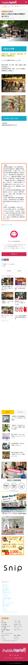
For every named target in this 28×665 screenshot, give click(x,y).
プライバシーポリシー (8, 657)
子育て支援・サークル (5, 626)
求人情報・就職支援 (5, 629)
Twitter (10, 655)
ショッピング (16, 628)
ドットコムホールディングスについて (9, 640)
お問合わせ (21, 657)
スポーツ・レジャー (18, 629)
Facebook (12, 655)
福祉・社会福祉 (17, 635)
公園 (2, 631)
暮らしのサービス (5, 635)
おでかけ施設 (4, 624)
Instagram (15, 655)
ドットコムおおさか (11, 264)
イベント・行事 (4, 11)
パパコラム (3, 638)
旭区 (4, 266)
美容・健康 (3, 622)
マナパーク (16, 638)
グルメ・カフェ (17, 620)
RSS (17, 655)
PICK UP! (8, 412)
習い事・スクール (17, 624)
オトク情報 (3, 628)
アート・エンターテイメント (7, 633)
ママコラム (20, 412)
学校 (2, 620)
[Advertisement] (14, 364)
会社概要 (16, 657)
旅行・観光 (10, 11)
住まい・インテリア (18, 626)
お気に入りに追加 (7, 224)
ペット (2, 637)
